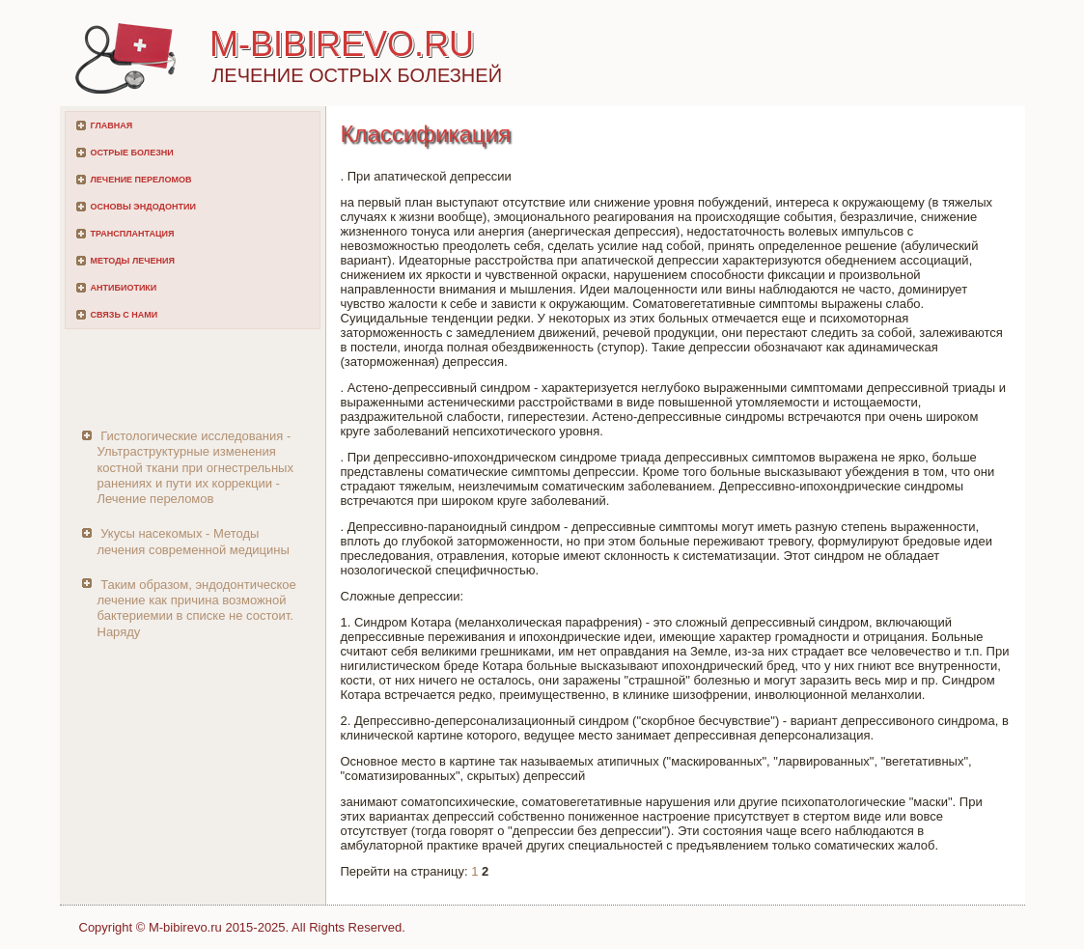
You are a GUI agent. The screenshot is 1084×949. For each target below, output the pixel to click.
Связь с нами (124, 315)
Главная (112, 125)
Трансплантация (133, 233)
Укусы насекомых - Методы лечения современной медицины (193, 541)
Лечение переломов (141, 179)
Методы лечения (133, 260)
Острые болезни (132, 152)
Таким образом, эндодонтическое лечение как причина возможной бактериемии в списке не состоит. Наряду (196, 608)
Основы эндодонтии (143, 206)
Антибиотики (124, 288)
